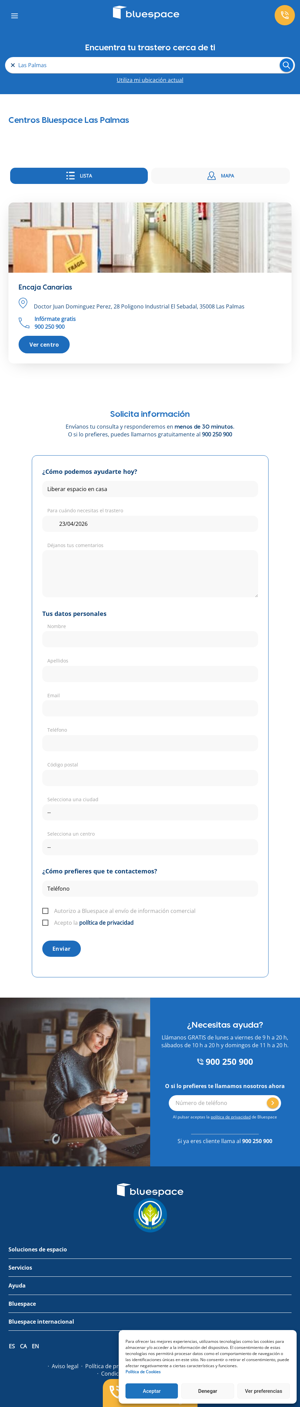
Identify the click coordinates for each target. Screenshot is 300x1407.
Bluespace (22, 1303)
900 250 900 (217, 434)
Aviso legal (65, 1366)
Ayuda (17, 1285)
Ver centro (44, 344)
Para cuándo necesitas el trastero (85, 510)
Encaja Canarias (45, 287)
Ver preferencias (263, 1391)
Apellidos (57, 660)
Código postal (62, 764)
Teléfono (57, 730)
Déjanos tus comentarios (75, 545)
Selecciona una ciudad (72, 799)
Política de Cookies (143, 1372)
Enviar (61, 948)
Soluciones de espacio (37, 1249)
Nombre (56, 626)
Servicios (20, 1267)
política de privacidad (106, 922)
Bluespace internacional (41, 1321)
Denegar (207, 1391)
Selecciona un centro (71, 834)
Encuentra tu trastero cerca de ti (150, 48)
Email (53, 695)
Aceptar (152, 1391)
